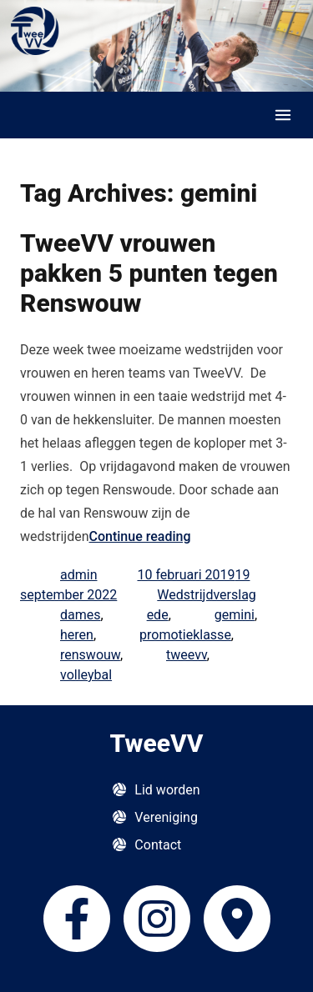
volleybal (86, 675)
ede (158, 615)
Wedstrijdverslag (206, 595)
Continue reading (140, 536)
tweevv (186, 655)
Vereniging (166, 817)
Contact (157, 845)
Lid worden (166, 790)
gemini (235, 615)
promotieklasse (185, 635)
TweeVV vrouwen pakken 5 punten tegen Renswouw (149, 273)
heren (76, 635)
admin (78, 575)
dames (80, 615)
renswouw (90, 655)
